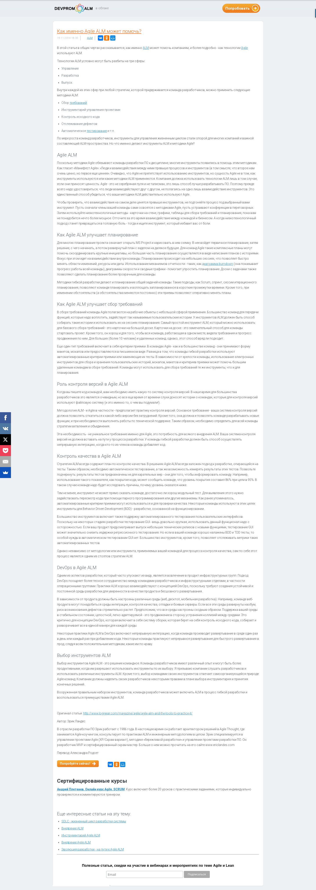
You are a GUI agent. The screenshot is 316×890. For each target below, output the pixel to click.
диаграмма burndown (217, 264)
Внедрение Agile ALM (76, 842)
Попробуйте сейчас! (75, 763)
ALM (90, 38)
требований (78, 102)
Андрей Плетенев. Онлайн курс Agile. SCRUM (91, 789)
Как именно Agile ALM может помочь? (99, 31)
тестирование (97, 131)
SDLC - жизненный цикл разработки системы (93, 821)
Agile (244, 48)
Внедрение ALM (72, 828)
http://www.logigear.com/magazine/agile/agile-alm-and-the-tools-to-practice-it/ (137, 713)
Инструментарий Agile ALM (80, 835)
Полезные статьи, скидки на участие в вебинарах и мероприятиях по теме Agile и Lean (158, 865)
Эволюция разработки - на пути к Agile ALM (92, 849)
